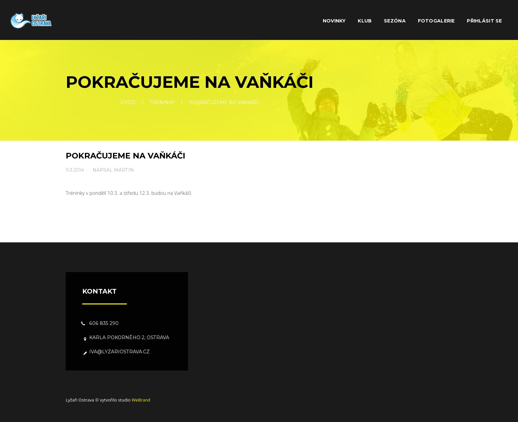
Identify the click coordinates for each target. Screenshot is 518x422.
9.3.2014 (75, 170)
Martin (124, 170)
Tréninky (162, 103)
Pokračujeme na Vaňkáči (125, 155)
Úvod (127, 103)
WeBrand (141, 400)
